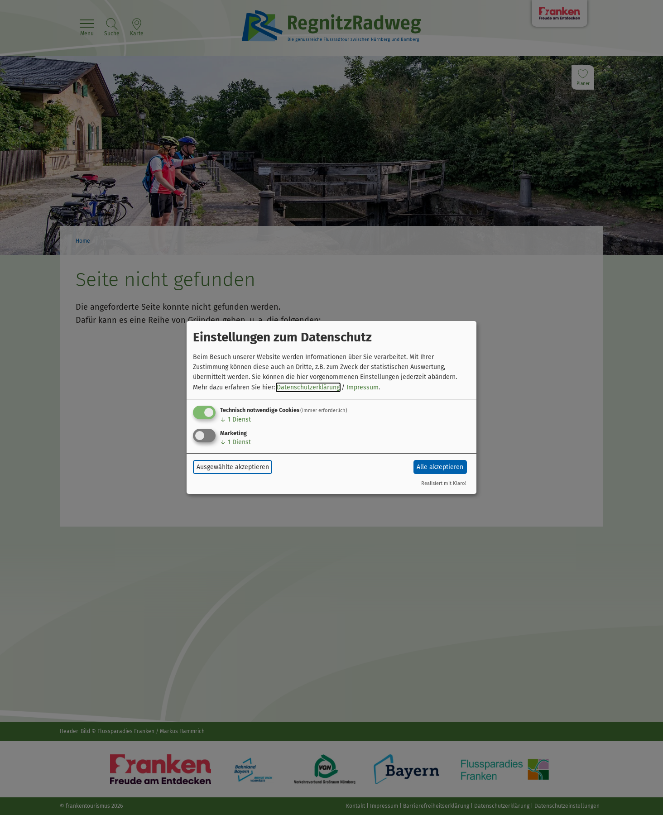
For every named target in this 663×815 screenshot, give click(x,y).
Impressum (362, 387)
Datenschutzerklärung (308, 387)
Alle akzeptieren (440, 467)
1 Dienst (235, 419)
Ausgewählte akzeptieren (233, 467)
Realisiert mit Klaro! (443, 483)
